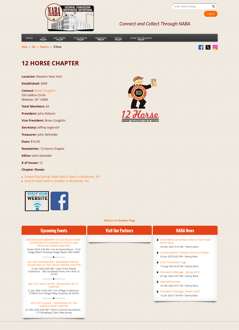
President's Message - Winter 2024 (180, 291)
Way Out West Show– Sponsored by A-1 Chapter (53, 285)
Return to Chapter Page (119, 220)
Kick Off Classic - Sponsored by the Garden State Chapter (54, 304)
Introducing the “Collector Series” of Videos (184, 252)
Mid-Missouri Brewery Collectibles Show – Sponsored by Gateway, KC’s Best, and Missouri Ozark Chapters (54, 242)
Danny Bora (192, 246)
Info (34, 47)
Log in (210, 13)
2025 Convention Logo (173, 262)
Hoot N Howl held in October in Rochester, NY (57, 181)
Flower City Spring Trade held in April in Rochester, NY (62, 177)
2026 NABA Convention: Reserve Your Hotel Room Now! (185, 241)
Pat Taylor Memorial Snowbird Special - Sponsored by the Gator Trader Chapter (54, 263)
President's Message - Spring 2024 (179, 272)
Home (24, 47)
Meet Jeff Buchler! (170, 281)
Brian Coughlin (45, 91)
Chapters (44, 47)
